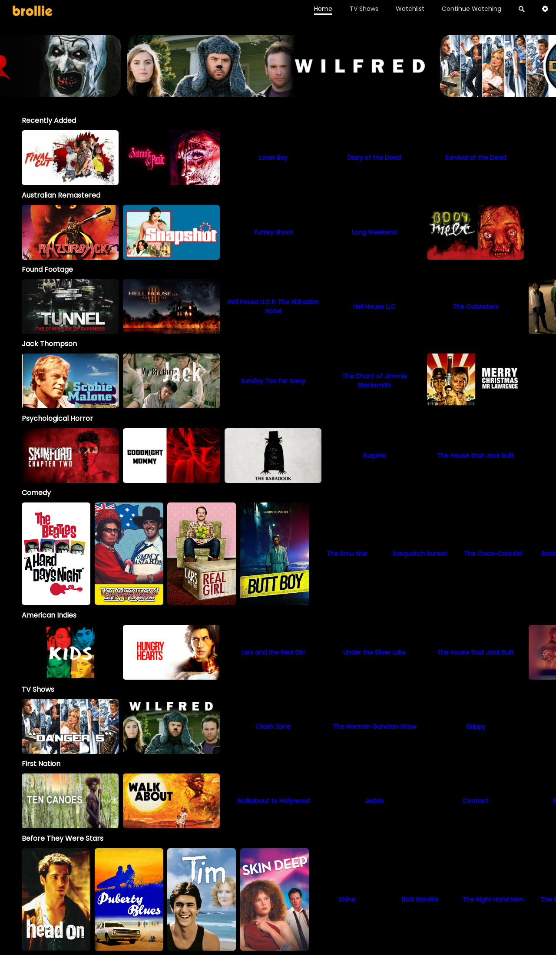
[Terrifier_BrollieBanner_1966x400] (278, 92)
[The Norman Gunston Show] (374, 726)
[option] (70, 157)
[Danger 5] (70, 726)
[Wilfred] (171, 726)
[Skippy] (475, 726)
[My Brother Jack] (171, 381)
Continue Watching (471, 8)
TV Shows (364, 8)
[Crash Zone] (273, 726)
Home (323, 8)
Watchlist (410, 8)
